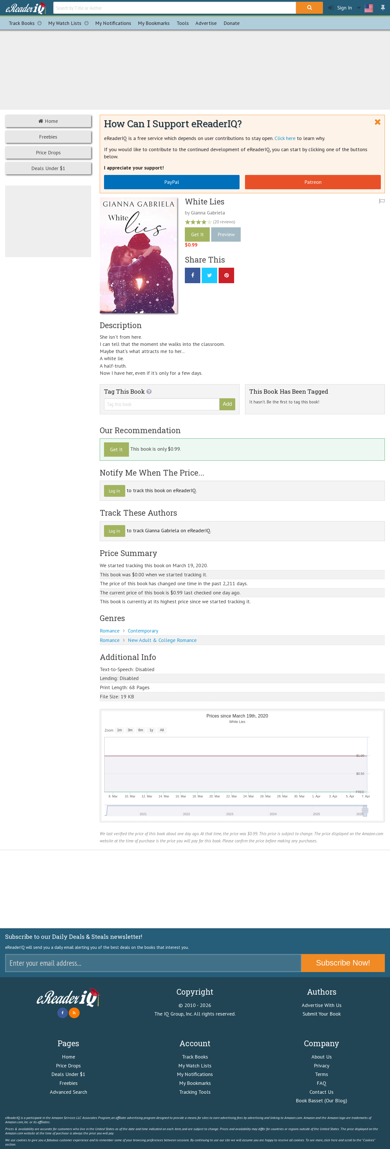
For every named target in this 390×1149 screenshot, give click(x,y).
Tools (183, 23)
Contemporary (143, 630)
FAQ (321, 1083)
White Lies (204, 201)
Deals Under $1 (48, 168)
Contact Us (321, 1092)
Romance (109, 630)
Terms (321, 1074)
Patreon (313, 182)
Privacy (321, 1065)
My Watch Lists (70, 23)
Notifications (113, 23)
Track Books (27, 23)
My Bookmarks (195, 1083)
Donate (232, 23)
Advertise (206, 23)
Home (48, 121)
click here (331, 1140)
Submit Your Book (322, 1013)
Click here (285, 138)
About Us (321, 1056)
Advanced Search (68, 1092)
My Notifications (195, 1074)
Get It (197, 234)
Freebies (48, 136)
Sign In (340, 7)
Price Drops (48, 152)
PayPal (171, 182)
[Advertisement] (195, 69)
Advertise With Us (322, 1005)
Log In (114, 491)
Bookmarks (154, 23)
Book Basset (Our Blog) (321, 1100)
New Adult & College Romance (162, 640)
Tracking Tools (195, 1092)
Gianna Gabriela (208, 212)
